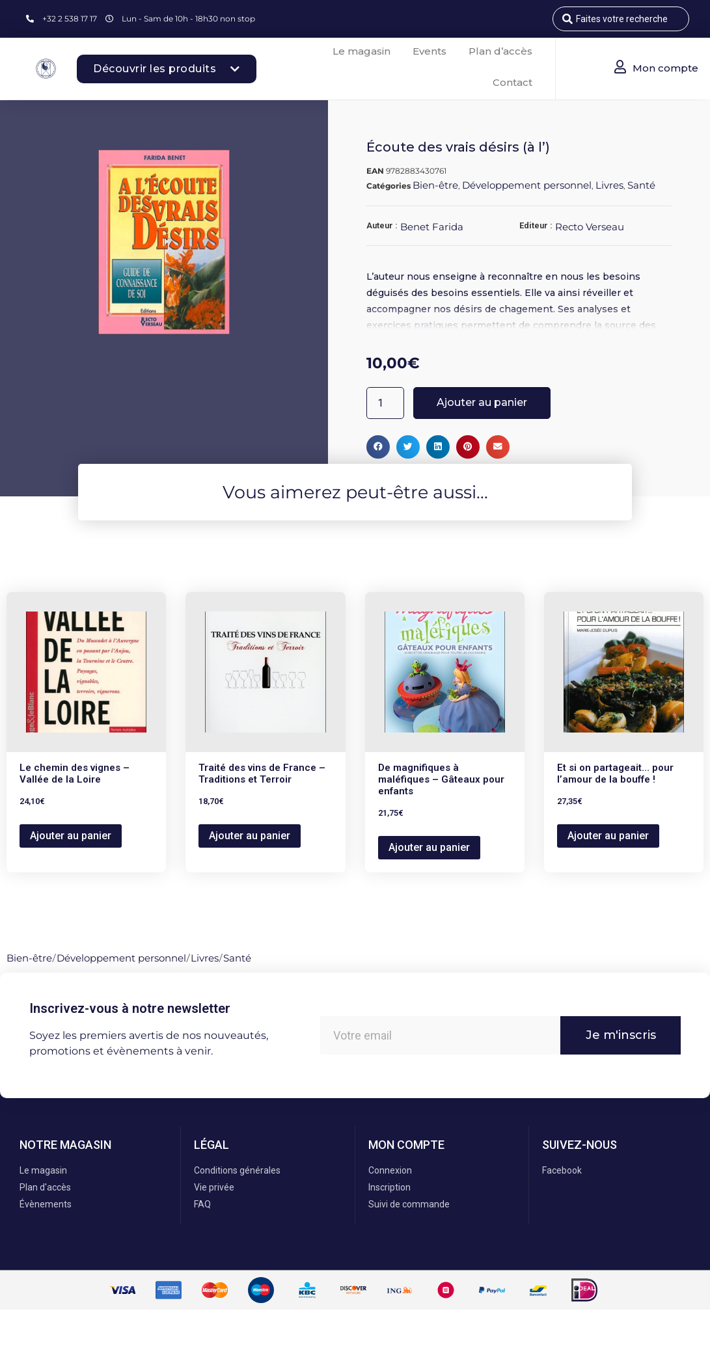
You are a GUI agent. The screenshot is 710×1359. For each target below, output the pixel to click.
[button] (378, 447)
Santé (641, 185)
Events (429, 51)
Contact (512, 82)
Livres (609, 185)
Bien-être (435, 185)
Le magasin (361, 51)
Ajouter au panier (482, 402)
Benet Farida (431, 227)
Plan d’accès (500, 51)
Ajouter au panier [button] (70, 835)
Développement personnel (527, 185)
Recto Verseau (589, 227)
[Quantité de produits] (385, 403)
